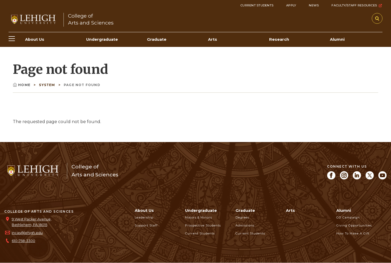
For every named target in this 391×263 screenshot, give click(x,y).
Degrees (242, 217)
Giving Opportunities (354, 225)
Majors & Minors (198, 217)
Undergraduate (201, 210)
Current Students (256, 5)
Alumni (343, 210)
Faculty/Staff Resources (357, 5)
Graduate (245, 210)
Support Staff (146, 225)
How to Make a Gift (352, 233)
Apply (291, 5)
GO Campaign (348, 217)
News (314, 5)
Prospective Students (203, 225)
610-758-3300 (23, 241)
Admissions (245, 225)
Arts (290, 210)
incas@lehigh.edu (27, 233)
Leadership (144, 217)
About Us (144, 210)
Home (22, 85)
